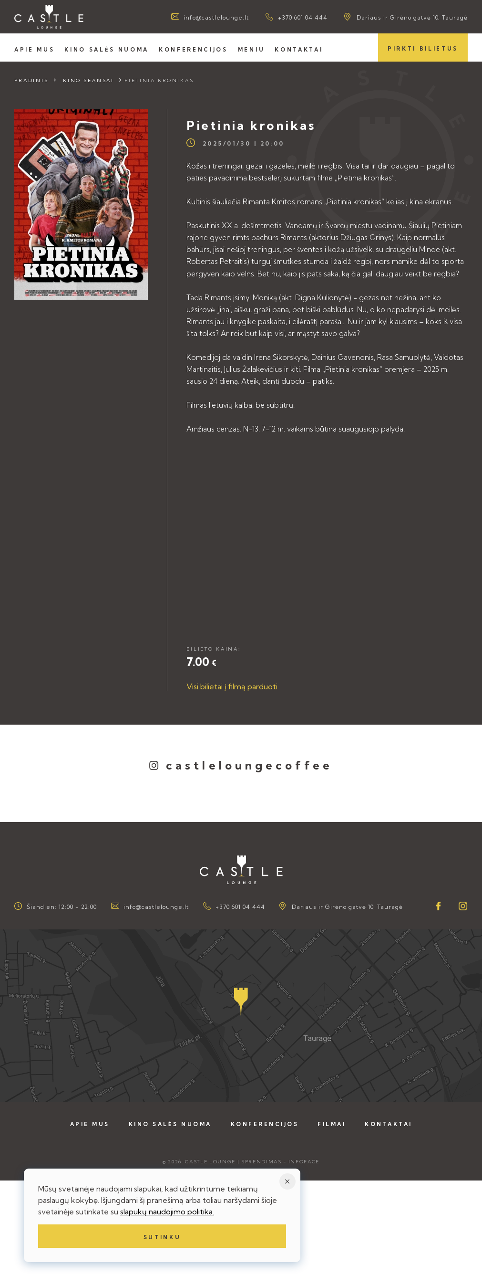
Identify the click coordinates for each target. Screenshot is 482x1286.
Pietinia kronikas (159, 80)
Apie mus (34, 49)
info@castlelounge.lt (216, 17)
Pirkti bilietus (423, 48)
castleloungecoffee (249, 765)
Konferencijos (193, 49)
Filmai (332, 1124)
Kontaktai (299, 49)
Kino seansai (88, 80)
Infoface (303, 1162)
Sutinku (162, 1237)
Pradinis (31, 80)
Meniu (251, 49)
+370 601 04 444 (303, 17)
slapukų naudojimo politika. (167, 1211)
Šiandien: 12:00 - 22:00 (62, 906)
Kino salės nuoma (106, 49)
